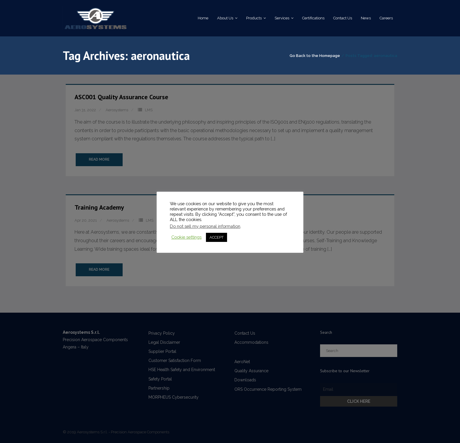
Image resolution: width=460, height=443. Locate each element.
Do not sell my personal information (205, 226)
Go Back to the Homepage (315, 55)
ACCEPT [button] (216, 237)
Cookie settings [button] (186, 237)
